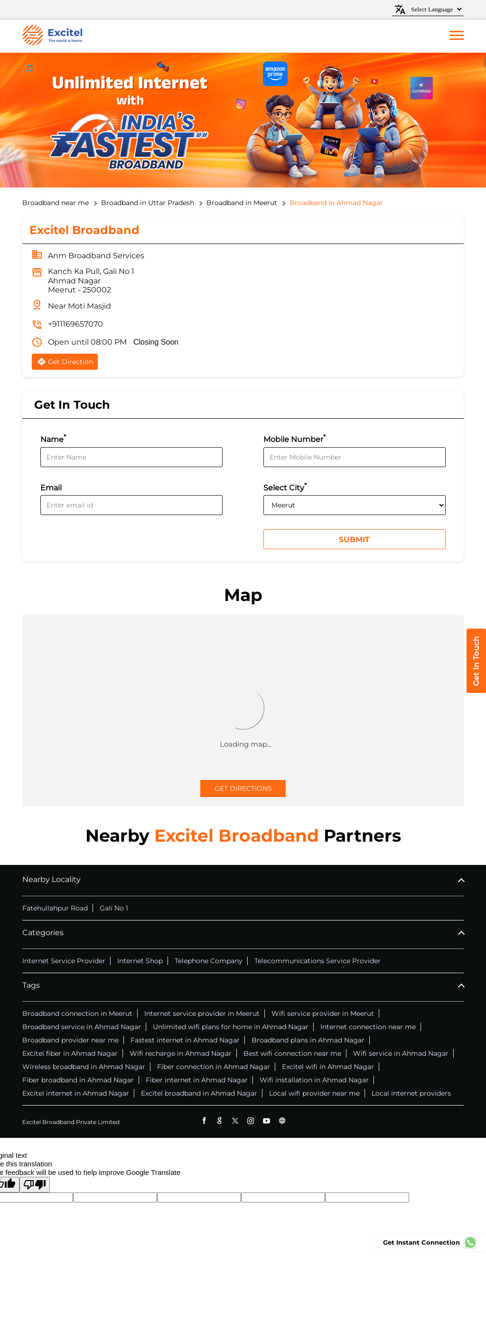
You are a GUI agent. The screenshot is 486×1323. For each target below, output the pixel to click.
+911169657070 (75, 323)
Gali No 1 (114, 908)
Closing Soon (155, 342)
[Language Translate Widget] (435, 9)
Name (53, 438)
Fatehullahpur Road (55, 908)
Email (51, 487)
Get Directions (243, 788)
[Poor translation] (34, 1184)
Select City (285, 486)
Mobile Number (294, 438)
